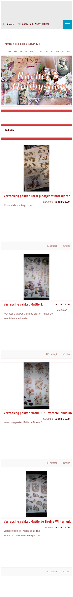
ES (20, 51)
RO (57, 51)
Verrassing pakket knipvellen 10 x (22, 44)
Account (8, 24)
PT (52, 51)
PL (47, 51)
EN (15, 51)
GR (31, 51)
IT (36, 51)
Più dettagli (51, 246)
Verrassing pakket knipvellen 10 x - (36, 10)
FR (26, 51)
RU (63, 51)
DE (9, 51)
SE (68, 51)
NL (41, 51)
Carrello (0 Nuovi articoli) (34, 24)
